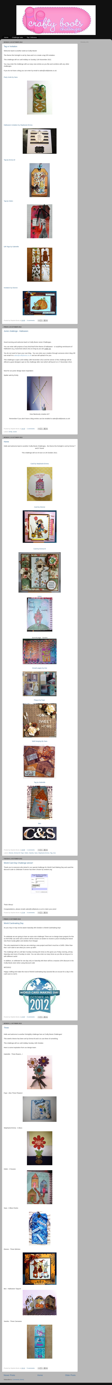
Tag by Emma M (9, 160)
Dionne (11, 853)
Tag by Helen (8, 201)
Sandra (31, 853)
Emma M (17, 853)
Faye (22, 853)
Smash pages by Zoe (39, 668)
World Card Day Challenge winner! (18, 863)
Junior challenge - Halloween (16, 331)
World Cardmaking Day (13, 923)
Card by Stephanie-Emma (40, 463)
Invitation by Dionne (11, 288)
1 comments (31, 429)
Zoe (54, 853)
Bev (39, 823)
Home (6, 37)
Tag (51, 853)
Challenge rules (17, 37)
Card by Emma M (39, 549)
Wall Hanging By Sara (39, 741)
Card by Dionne (39, 507)
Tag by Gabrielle (39, 782)
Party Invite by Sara (11, 77)
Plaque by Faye (39, 700)
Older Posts (70, 1375)
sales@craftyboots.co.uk (22, 355)
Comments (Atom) (18, 1379)
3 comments (31, 320)
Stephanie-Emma (43, 853)
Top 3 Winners (32, 37)
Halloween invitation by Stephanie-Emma (18, 125)
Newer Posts (9, 1375)
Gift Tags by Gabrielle (11, 246)
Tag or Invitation (10, 46)
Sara (36, 853)
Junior (15, 431)
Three (6, 1028)
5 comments (31, 1368)
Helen (40, 596)
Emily (10, 431)
